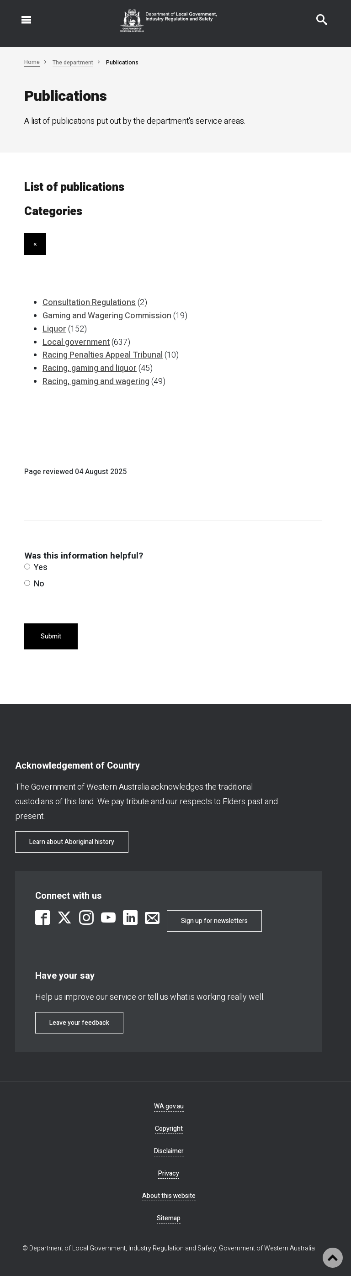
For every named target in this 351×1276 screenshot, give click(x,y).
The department (73, 62)
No (34, 584)
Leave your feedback (79, 1023)
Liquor (54, 329)
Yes (36, 567)
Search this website (316, 15)
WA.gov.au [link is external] (169, 1106)
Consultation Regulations (89, 302)
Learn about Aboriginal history (71, 842)
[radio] (27, 566)
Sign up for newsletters (214, 921)
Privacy (168, 1173)
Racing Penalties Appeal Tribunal (103, 355)
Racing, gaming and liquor (90, 368)
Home (32, 62)
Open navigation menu (21, 15)
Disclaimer (169, 1151)
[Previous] (35, 244)
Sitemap (169, 1218)
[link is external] (42, 917)
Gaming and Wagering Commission (107, 316)
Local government (76, 342)
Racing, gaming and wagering (96, 381)
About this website (169, 1196)
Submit (51, 636)
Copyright (169, 1129)
